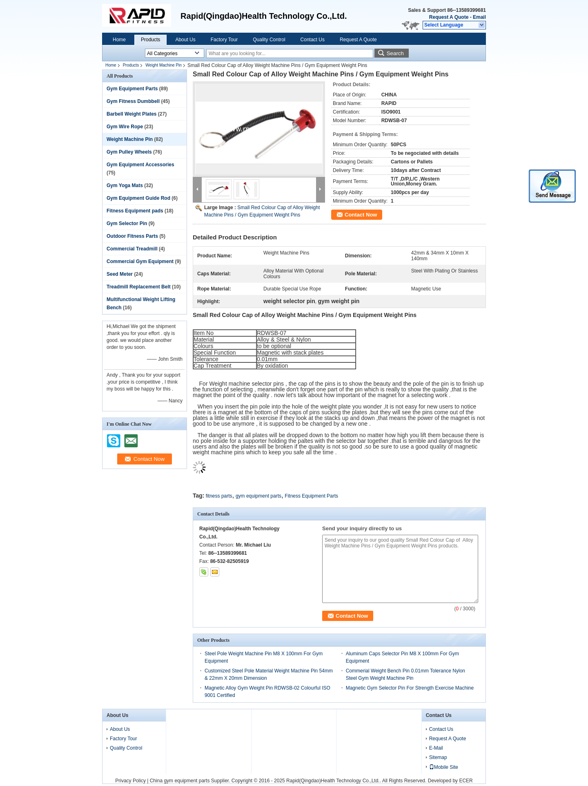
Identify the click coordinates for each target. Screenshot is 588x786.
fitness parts (219, 496)
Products (150, 39)
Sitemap (438, 757)
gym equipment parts (258, 496)
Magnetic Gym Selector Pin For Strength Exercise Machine (410, 688)
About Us (185, 39)
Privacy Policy (130, 781)
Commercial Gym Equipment (140, 261)
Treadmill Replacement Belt (139, 287)
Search (395, 53)
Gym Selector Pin (127, 223)
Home (119, 39)
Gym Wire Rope (125, 127)
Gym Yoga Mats (125, 185)
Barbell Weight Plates (131, 114)
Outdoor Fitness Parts (132, 236)
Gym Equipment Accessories (140, 164)
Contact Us (313, 39)
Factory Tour (224, 39)
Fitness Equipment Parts (311, 496)
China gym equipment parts (180, 781)
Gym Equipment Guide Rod (138, 198)
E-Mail (436, 748)
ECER (465, 781)
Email (479, 17)
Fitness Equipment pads (135, 211)
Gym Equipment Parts (132, 89)
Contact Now (361, 215)
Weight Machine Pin (163, 65)
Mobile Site (443, 767)
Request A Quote (448, 17)
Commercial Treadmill (132, 249)
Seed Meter (120, 274)
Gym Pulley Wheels (129, 152)
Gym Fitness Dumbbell (133, 101)
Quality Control (269, 39)
